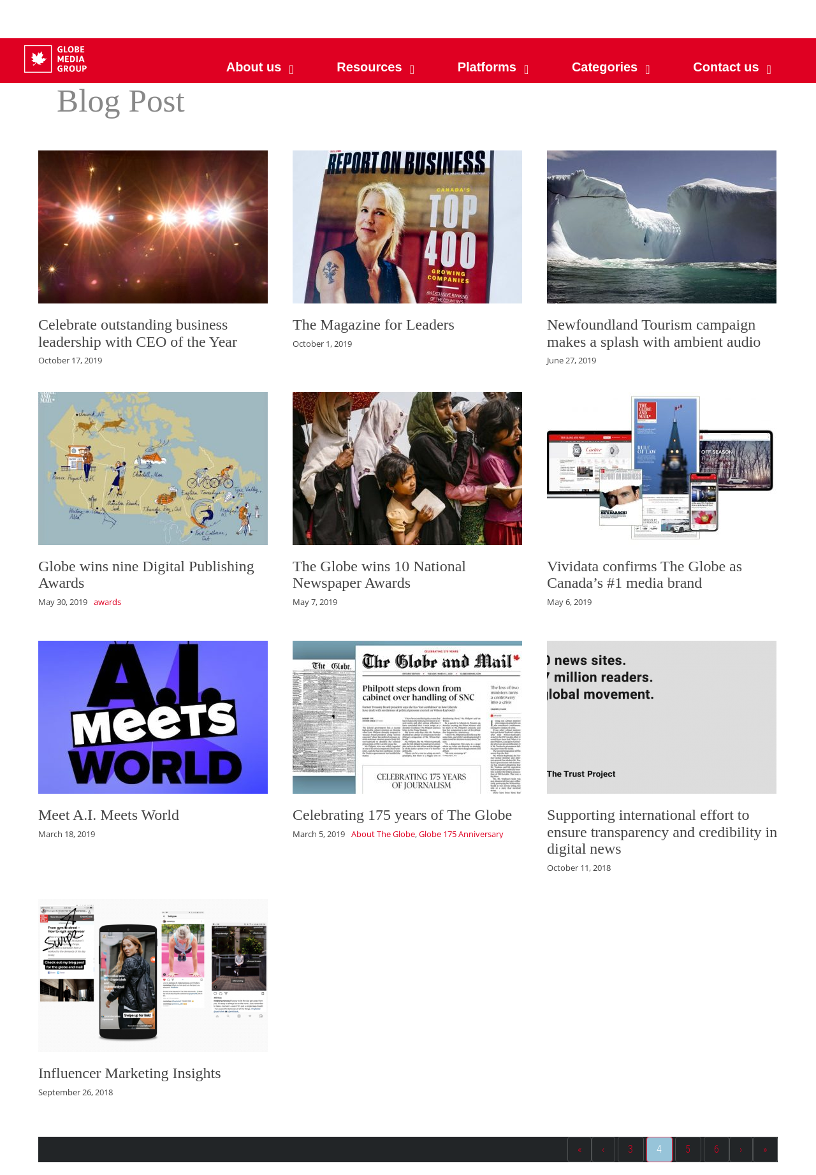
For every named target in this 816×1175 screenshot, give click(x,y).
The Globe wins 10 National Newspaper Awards (379, 574)
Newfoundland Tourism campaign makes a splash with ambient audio (654, 332)
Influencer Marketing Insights (129, 1073)
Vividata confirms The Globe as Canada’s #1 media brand (644, 574)
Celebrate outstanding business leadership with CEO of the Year (137, 332)
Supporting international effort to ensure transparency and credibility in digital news (662, 831)
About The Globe (383, 834)
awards (107, 602)
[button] (492, 67)
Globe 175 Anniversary (461, 834)
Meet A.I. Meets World (108, 814)
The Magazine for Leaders (374, 324)
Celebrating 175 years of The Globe (402, 814)
